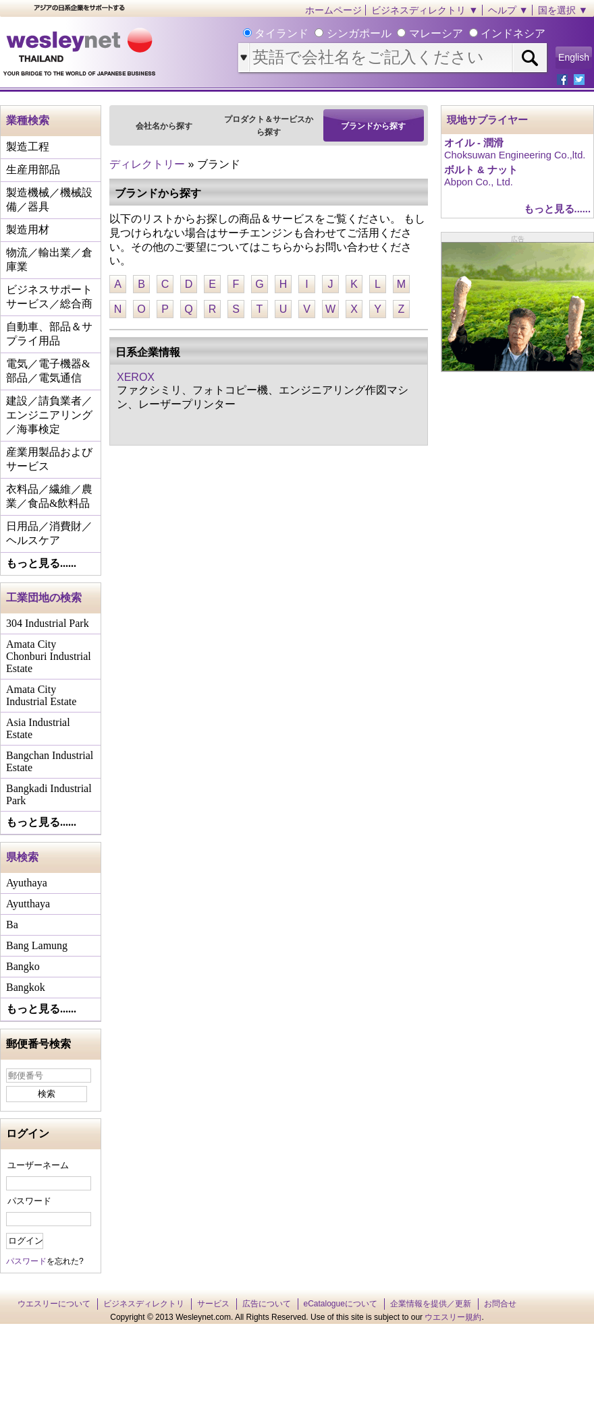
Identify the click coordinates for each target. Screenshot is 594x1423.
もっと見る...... (41, 563)
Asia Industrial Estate (38, 728)
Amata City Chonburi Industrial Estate (48, 656)
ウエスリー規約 (453, 1317)
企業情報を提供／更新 (430, 1303)
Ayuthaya (26, 882)
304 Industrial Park (47, 623)
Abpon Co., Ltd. (478, 182)
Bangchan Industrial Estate (49, 761)
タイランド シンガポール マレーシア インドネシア (398, 33)
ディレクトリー (147, 164)
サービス (213, 1303)
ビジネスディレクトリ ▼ (424, 10)
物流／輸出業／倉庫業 (49, 259)
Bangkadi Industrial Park (49, 794)
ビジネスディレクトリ (143, 1303)
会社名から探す (164, 126)
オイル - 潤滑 (474, 143)
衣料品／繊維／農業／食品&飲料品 (49, 496)
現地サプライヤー (487, 120)
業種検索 (27, 120)
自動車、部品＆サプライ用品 (49, 333)
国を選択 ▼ (563, 10)
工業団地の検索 (44, 597)
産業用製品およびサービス (49, 459)
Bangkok (25, 987)
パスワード (29, 1201)
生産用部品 (33, 169)
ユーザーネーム (38, 1165)
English (573, 57)
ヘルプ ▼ (508, 10)
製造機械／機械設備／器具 (49, 199)
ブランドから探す (373, 126)
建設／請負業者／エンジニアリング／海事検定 (49, 415)
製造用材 (27, 229)
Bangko (23, 966)
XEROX (136, 377)
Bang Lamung (37, 945)
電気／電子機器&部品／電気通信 (48, 371)
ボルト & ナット (481, 169)
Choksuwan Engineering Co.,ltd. (514, 155)
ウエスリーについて (54, 1303)
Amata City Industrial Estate (41, 695)
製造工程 (27, 146)
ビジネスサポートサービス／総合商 (49, 296)
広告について (266, 1303)
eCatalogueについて (340, 1303)
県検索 (22, 857)
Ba (12, 924)
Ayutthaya (28, 903)
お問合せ (500, 1303)
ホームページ (333, 10)
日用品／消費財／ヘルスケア (49, 533)
